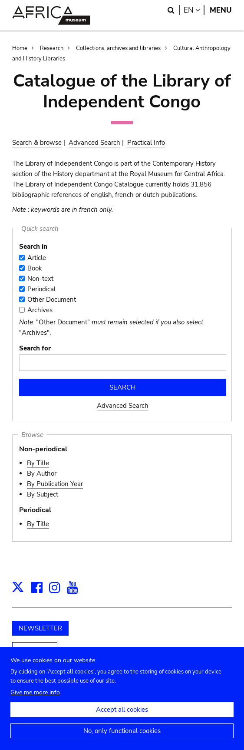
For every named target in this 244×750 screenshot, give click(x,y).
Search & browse (37, 142)
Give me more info (35, 700)
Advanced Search (94, 142)
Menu (221, 10)
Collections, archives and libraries (118, 48)
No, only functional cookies (122, 739)
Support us (34, 650)
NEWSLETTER (40, 628)
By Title (38, 463)
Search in (33, 246)
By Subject (42, 494)
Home (19, 48)
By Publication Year (55, 484)
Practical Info (146, 142)
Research (51, 48)
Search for (35, 348)
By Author (41, 473)
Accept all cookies (122, 717)
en (194, 10)
